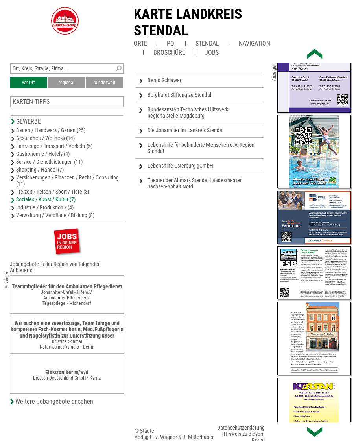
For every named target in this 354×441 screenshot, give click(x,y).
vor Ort (28, 82)
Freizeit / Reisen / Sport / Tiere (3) (52, 191)
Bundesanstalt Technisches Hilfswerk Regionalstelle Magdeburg (188, 112)
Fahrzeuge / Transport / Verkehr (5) (54, 146)
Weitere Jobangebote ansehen (54, 401)
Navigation (254, 43)
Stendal (207, 43)
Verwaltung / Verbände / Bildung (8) (55, 215)
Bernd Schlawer (164, 80)
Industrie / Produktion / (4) (45, 207)
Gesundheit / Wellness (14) (45, 138)
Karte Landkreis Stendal (188, 22)
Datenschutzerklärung (241, 427)
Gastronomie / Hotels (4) (43, 154)
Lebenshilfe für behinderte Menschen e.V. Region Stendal (201, 148)
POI (171, 43)
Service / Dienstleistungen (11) (49, 162)
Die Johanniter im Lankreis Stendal (185, 130)
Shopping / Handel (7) (40, 169)
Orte (140, 43)
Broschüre (169, 52)
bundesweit (105, 82)
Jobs (212, 52)
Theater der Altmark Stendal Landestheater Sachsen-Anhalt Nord (195, 183)
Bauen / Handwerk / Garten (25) (50, 130)
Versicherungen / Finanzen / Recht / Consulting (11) (67, 180)
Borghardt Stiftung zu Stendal (179, 95)
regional (66, 82)
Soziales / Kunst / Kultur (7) (46, 199)
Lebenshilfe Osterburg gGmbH (180, 165)
